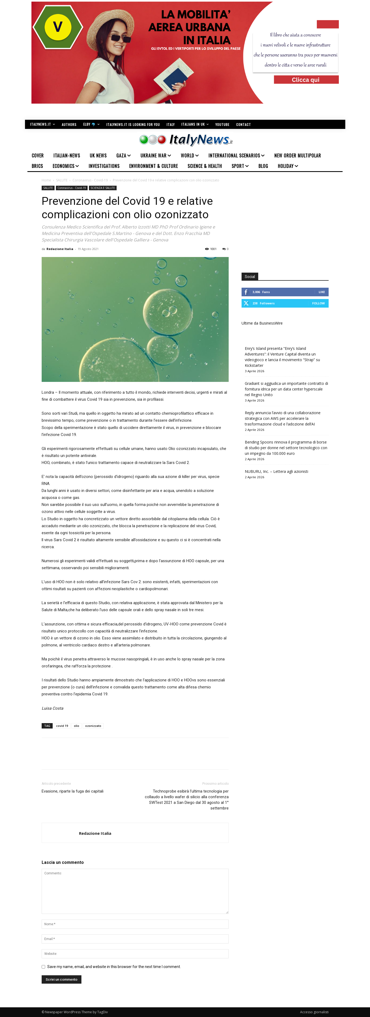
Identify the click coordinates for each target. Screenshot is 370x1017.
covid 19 (62, 726)
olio (76, 726)
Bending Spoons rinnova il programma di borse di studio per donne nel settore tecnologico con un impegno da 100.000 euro (286, 447)
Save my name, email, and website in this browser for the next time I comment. (114, 967)
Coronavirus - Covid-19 (90, 180)
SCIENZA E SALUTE (103, 188)
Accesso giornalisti (314, 1012)
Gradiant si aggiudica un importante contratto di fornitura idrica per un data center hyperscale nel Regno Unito (286, 389)
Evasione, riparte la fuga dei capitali (72, 791)
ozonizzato (93, 726)
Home (46, 180)
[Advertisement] (287, 223)
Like (322, 292)
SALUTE (61, 180)
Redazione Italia (59, 249)
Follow (318, 303)
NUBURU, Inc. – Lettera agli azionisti (276, 471)
